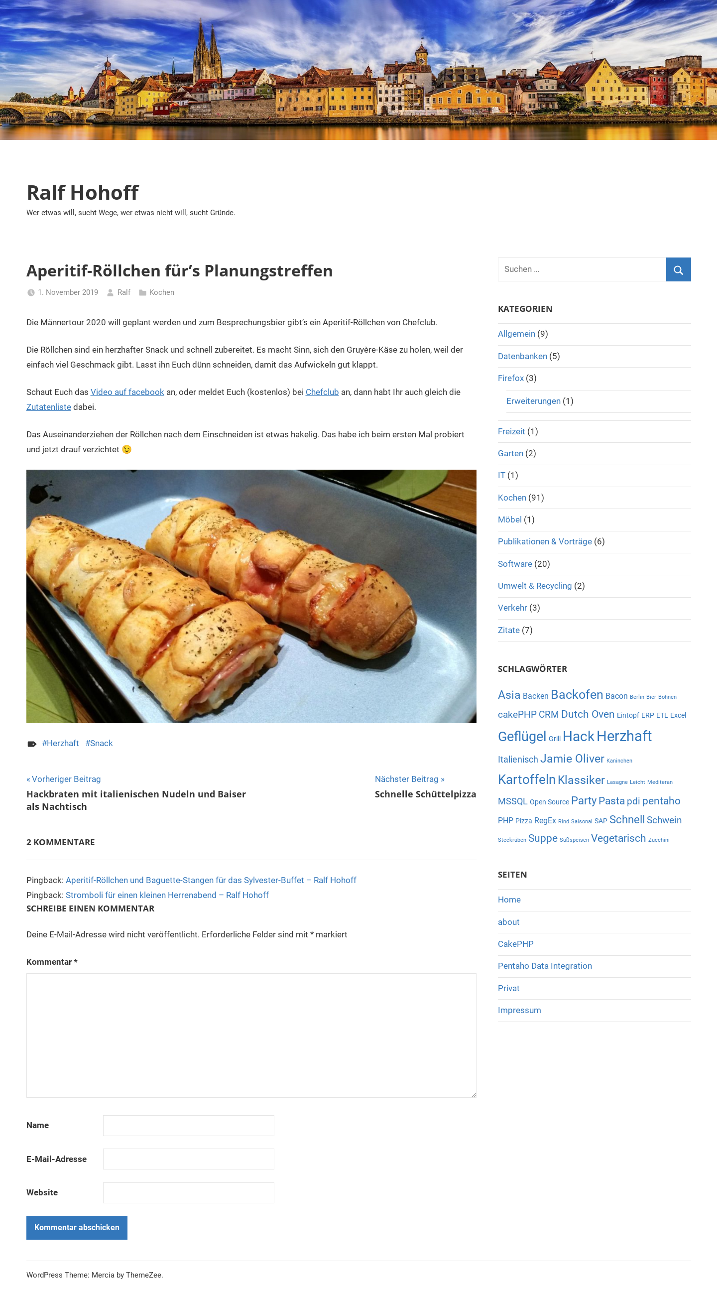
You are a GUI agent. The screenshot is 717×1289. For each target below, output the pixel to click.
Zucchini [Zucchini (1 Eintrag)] (659, 840)
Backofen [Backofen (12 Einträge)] (577, 694)
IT (501, 475)
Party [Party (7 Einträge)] (584, 800)
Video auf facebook (127, 392)
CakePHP (516, 944)
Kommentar (52, 962)
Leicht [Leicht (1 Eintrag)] (637, 782)
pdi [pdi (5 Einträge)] (633, 801)
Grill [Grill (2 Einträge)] (555, 739)
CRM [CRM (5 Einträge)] (549, 714)
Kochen (161, 292)
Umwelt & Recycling (535, 586)
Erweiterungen (533, 401)
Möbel (510, 519)
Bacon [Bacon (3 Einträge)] (616, 696)
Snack (101, 743)
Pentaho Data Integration (545, 966)
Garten (510, 453)
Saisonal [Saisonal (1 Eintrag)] (582, 821)
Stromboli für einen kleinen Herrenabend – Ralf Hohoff (167, 895)
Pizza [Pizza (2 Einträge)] (523, 821)
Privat (509, 988)
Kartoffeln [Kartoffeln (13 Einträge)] (527, 779)
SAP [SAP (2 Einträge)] (601, 821)
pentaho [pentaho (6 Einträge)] (661, 801)
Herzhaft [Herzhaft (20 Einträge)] (624, 736)
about (509, 922)
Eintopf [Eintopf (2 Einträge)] (628, 715)
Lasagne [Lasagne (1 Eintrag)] (617, 782)
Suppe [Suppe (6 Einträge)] (543, 838)
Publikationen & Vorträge (545, 541)
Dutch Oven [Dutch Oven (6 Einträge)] (588, 714)
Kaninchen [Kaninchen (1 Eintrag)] (619, 761)
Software (515, 564)
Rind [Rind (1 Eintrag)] (563, 821)
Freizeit (511, 431)
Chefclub (322, 392)
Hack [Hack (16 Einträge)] (579, 736)
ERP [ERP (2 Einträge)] (647, 715)
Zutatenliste (48, 407)
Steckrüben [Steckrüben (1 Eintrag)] (512, 840)
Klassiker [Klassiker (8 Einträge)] (581, 780)
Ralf (124, 292)
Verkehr (512, 608)
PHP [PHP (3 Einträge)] (505, 820)
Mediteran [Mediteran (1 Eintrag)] (660, 782)
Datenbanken (522, 356)
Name (37, 1125)
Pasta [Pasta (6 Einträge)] (611, 801)
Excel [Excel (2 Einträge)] (678, 715)
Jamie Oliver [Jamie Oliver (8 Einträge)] (572, 759)
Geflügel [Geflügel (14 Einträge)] (522, 737)
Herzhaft (63, 743)
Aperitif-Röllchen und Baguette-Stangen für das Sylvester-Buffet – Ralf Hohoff (211, 880)
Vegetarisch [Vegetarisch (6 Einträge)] (618, 838)
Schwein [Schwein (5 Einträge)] (664, 820)
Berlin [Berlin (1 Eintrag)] (637, 697)
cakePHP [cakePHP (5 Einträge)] (517, 714)
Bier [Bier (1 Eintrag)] (651, 697)
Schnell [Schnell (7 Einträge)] (627, 819)
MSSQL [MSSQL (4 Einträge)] (513, 801)
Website (42, 1192)
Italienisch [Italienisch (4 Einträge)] (518, 759)
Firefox (511, 378)
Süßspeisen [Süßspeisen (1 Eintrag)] (574, 840)
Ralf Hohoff (82, 192)
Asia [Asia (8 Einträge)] (509, 695)
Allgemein (516, 334)
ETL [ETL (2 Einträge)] (662, 715)
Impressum (519, 1010)
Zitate (509, 630)
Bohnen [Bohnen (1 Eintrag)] (667, 697)
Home (509, 899)
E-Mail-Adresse (56, 1159)
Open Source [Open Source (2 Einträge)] (549, 802)
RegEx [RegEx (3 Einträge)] (545, 820)
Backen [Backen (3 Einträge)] (536, 696)
